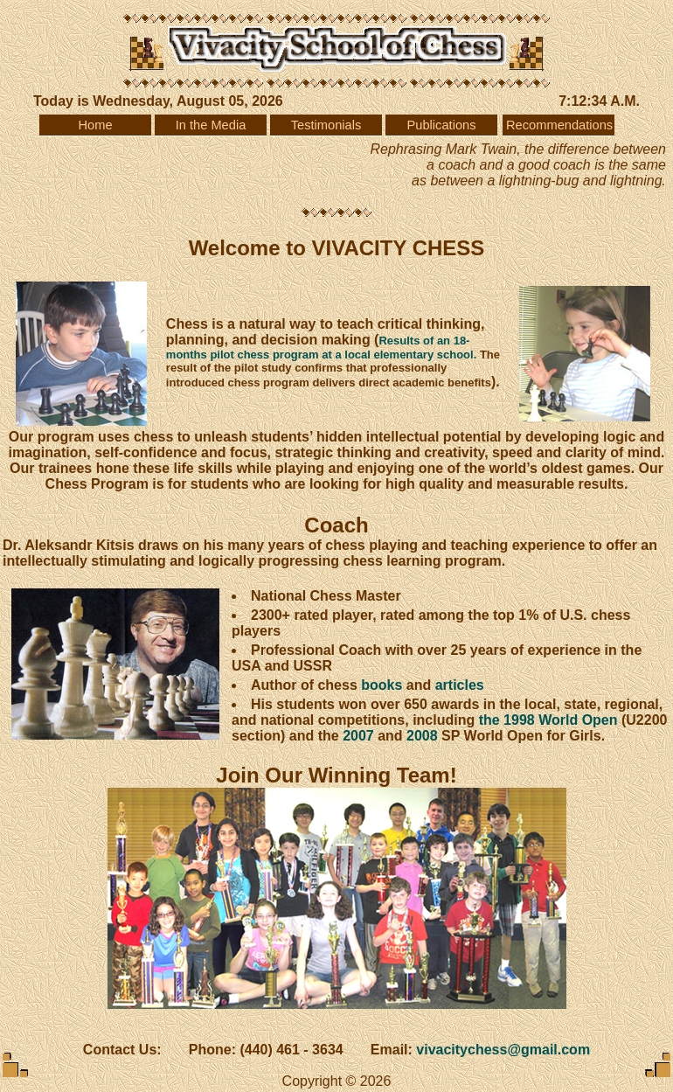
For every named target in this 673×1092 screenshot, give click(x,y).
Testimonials (326, 125)
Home (95, 125)
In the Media (211, 125)
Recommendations (559, 125)
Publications (440, 125)
